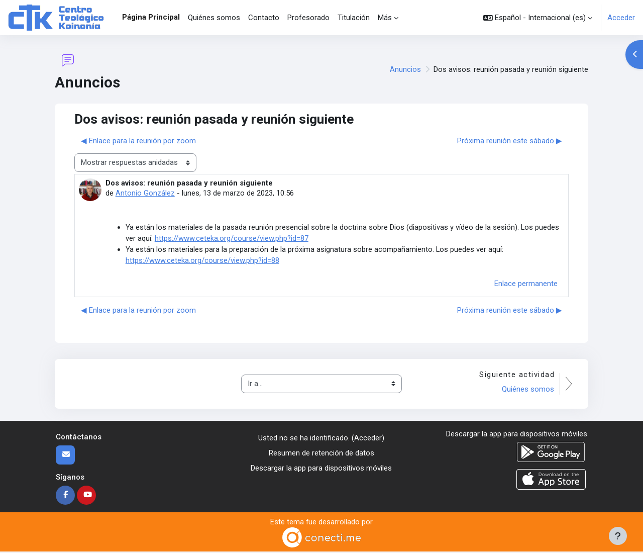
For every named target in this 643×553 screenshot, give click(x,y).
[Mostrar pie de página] (618, 536)
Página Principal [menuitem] (151, 17)
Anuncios (405, 69)
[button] (538, 17)
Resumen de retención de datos (321, 454)
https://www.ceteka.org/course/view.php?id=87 (232, 239)
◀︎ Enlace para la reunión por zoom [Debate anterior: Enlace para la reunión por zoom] (138, 140)
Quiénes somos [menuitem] (214, 17)
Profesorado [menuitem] (308, 17)
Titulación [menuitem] (354, 17)
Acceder (621, 17)
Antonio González (145, 193)
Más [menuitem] (385, 17)
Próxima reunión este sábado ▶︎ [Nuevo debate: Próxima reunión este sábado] (509, 140)
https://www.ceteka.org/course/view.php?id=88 (203, 261)
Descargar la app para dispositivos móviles (321, 470)
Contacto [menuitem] (263, 17)
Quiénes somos (527, 390)
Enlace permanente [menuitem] (526, 284)
